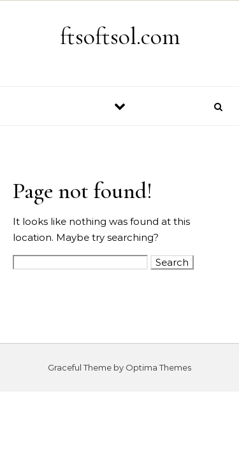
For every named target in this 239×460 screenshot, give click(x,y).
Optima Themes (158, 367)
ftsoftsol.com (120, 36)
